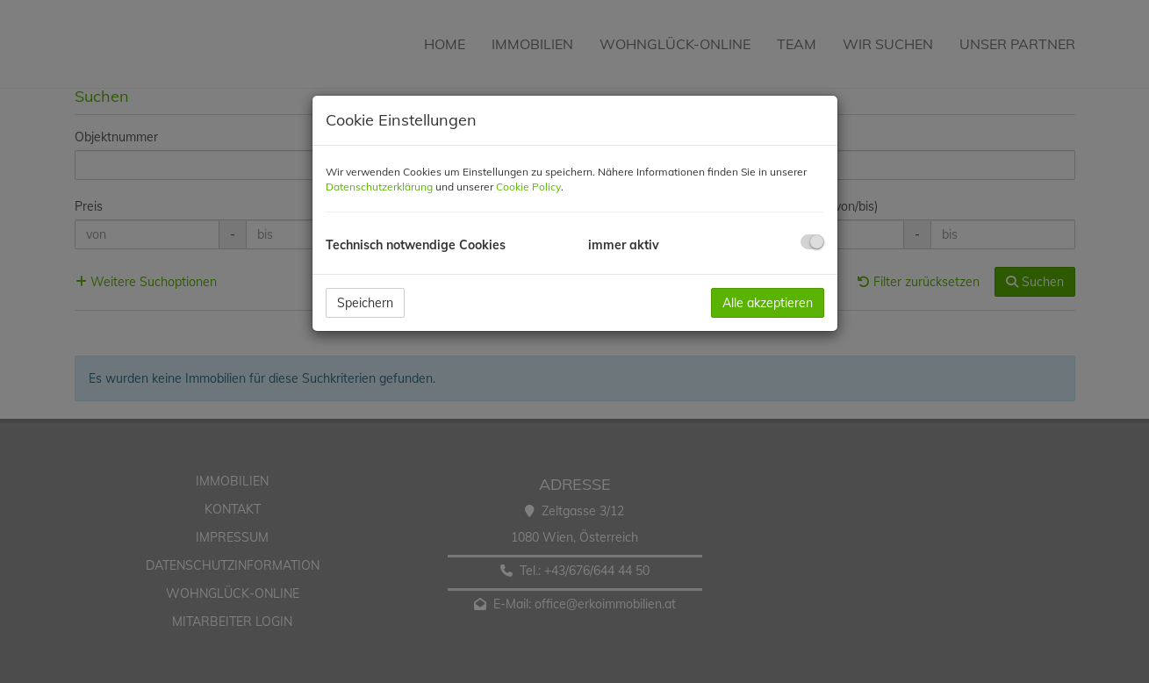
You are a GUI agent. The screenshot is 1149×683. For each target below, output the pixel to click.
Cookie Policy (528, 186)
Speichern (365, 303)
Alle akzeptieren (767, 303)
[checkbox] (812, 241)
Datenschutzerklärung (379, 186)
